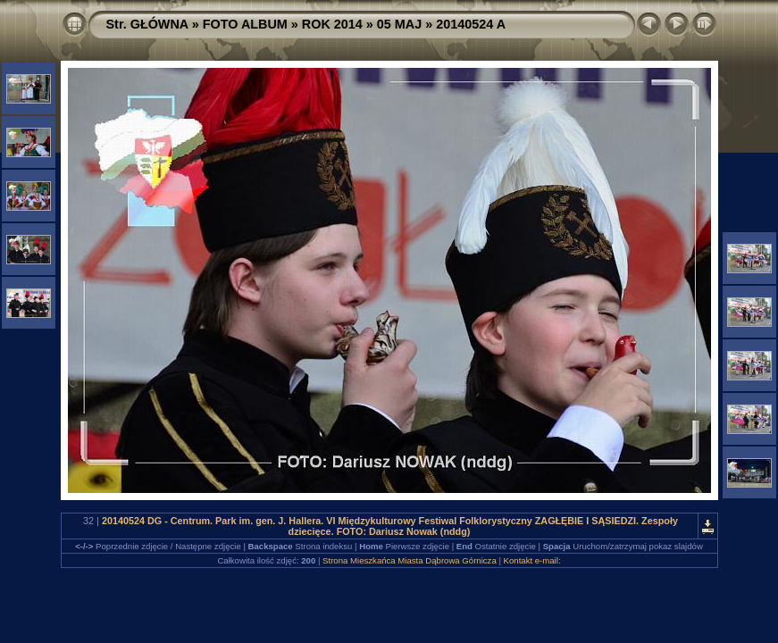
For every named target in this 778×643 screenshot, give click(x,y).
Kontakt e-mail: (532, 560)
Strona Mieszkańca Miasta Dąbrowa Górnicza (409, 560)
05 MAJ (399, 24)
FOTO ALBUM (245, 24)
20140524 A (471, 24)
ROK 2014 (332, 24)
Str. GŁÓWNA (147, 24)
